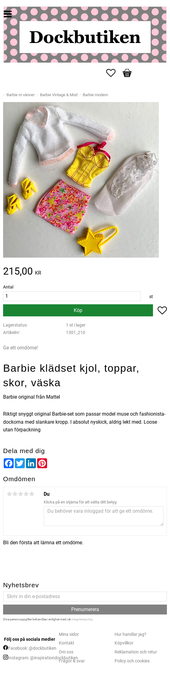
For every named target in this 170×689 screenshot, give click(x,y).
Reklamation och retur (136, 652)
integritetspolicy (82, 619)
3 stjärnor (20, 494)
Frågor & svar (72, 661)
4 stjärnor (26, 494)
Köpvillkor (124, 643)
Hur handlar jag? (130, 634)
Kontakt (66, 643)
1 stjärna (9, 494)
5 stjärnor (31, 494)
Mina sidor (69, 634)
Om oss (66, 652)
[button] (114, 73)
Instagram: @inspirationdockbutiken (43, 658)
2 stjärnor (15, 494)
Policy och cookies (132, 661)
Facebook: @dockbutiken (32, 648)
